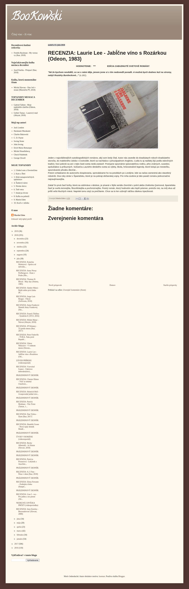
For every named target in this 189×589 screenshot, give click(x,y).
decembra (21, 239)
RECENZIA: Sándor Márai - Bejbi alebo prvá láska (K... (27, 290)
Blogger (121, 576)
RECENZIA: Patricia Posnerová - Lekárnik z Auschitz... (26, 461)
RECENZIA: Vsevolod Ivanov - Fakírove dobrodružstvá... (25, 369)
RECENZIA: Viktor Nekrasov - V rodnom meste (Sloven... (26, 345)
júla (18, 259)
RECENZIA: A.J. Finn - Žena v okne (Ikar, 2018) (27, 473)
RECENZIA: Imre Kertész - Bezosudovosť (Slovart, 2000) (27, 511)
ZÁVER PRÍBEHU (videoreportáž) (24, 361)
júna (19, 519)
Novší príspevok (55, 285)
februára (20, 535)
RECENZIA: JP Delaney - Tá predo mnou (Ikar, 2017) (26, 328)
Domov (113, 285)
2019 (16, 231)
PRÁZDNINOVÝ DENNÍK (27, 375)
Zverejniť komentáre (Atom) (74, 290)
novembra (21, 243)
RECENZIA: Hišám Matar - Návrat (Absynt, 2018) (27, 321)
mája (19, 523)
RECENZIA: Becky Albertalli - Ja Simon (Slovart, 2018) (25, 445)
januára (20, 539)
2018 (16, 235)
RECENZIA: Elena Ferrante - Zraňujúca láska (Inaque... (27, 484)
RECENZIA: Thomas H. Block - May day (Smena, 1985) (27, 281)
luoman (102, 576)
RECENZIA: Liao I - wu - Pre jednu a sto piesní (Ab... (26, 496)
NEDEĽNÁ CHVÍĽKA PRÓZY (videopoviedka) (27, 504)
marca (19, 531)
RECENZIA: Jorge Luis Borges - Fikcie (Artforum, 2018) (25, 298)
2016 (16, 548)
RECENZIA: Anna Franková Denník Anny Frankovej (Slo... (27, 307)
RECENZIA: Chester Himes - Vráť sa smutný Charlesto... (27, 381)
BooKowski (36, 17)
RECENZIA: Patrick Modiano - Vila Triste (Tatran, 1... (25, 404)
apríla (19, 527)
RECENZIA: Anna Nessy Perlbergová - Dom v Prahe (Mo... (26, 273)
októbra (20, 247)
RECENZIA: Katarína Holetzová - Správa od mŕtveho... (26, 264)
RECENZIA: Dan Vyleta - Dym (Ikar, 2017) (26, 415)
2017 (16, 544)
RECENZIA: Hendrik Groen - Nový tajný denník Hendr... (27, 426)
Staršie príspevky (170, 285)
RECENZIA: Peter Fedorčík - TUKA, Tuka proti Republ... (27, 337)
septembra (21, 251)
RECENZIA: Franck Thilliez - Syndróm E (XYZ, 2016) (27, 315)
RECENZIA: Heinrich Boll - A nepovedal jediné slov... (27, 393)
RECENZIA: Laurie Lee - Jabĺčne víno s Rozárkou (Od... (27, 354)
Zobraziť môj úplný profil (21, 219)
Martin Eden (19, 215)
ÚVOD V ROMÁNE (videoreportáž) (24, 438)
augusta (20, 255)
